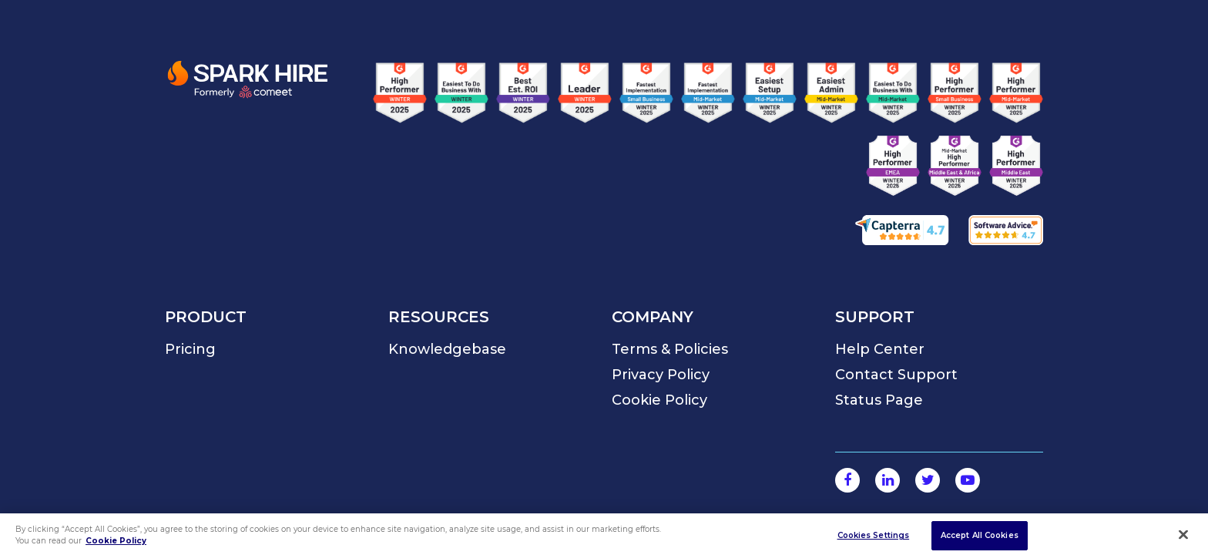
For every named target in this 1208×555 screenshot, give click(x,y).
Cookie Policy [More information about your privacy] (116, 545)
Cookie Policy (659, 400)
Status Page (879, 400)
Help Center (879, 349)
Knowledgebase (447, 349)
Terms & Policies (670, 349)
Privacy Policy (661, 374)
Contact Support (896, 374)
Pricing (190, 349)
